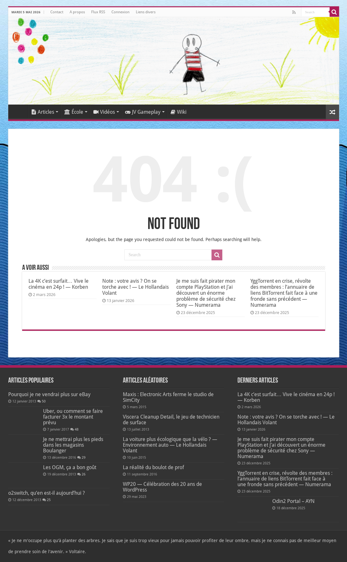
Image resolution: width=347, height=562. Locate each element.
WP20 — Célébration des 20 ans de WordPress (162, 487)
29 (83, 458)
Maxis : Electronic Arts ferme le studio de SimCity (168, 397)
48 (77, 429)
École (73, 112)
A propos (77, 12)
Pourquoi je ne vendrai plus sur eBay (49, 394)
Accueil (19, 111)
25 (49, 500)
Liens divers (145, 12)
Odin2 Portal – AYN (293, 501)
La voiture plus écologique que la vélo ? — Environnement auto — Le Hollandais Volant (170, 445)
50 (44, 401)
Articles (43, 112)
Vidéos (104, 112)
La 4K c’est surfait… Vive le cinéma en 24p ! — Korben (58, 284)
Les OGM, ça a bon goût (69, 467)
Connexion (120, 12)
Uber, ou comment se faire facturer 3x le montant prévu (73, 417)
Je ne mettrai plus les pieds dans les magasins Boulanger (73, 445)
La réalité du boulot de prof (153, 467)
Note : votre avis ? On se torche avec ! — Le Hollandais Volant (135, 287)
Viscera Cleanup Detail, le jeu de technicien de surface (171, 420)
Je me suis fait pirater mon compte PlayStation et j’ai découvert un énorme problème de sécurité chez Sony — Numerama (206, 293)
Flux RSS (98, 12)
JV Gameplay (143, 112)
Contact (56, 12)
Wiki (178, 112)
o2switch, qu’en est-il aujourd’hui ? (46, 493)
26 (83, 474)
